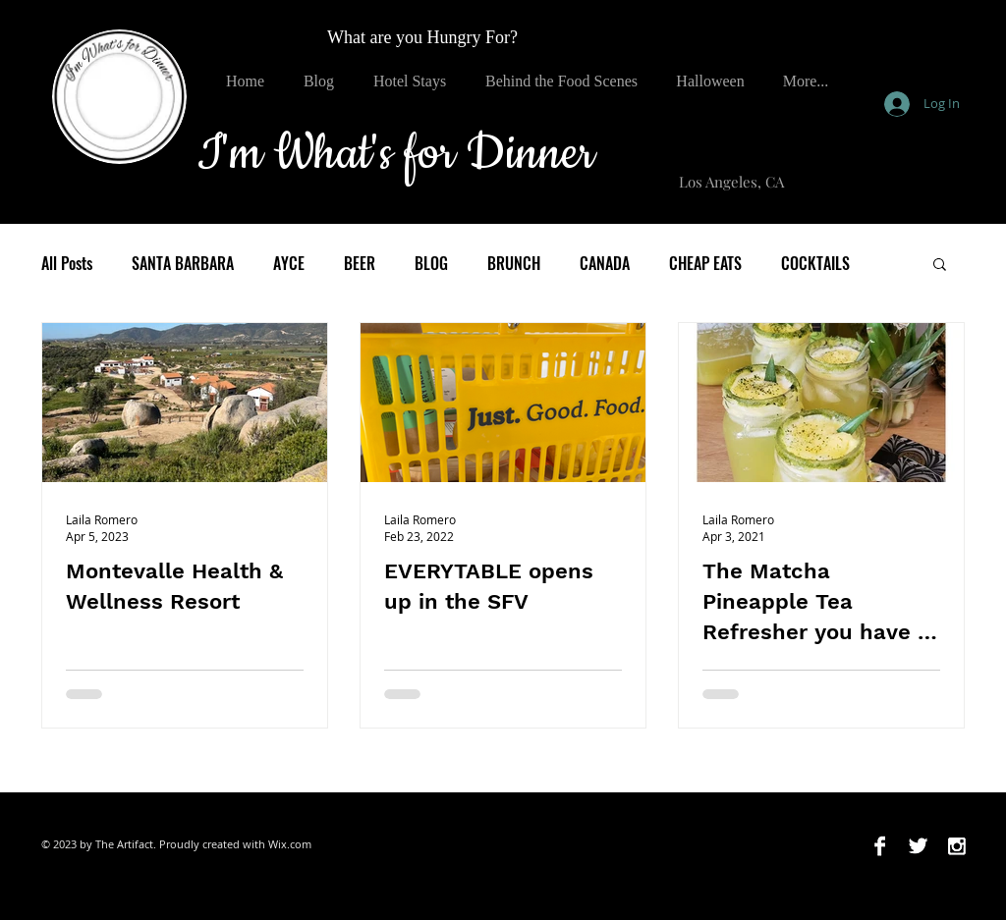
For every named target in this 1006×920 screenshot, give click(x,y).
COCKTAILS (815, 263)
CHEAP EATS (705, 263)
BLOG (431, 263)
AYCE (289, 263)
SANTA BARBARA (183, 263)
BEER (359, 263)
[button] (939, 265)
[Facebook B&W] (880, 846)
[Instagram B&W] (956, 846)
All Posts (66, 263)
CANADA (605, 263)
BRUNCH (513, 263)
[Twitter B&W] (918, 846)
